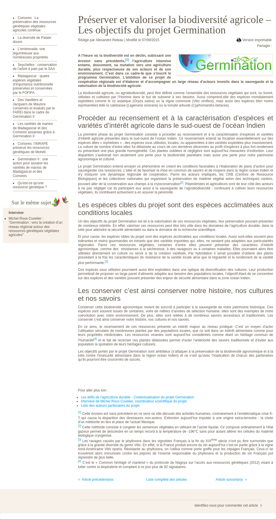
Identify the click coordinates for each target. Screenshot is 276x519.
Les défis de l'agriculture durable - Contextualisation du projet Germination (137, 397)
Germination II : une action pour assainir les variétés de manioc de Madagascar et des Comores (30, 167)
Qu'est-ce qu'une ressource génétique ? (30, 185)
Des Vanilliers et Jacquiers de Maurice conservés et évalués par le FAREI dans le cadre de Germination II (34, 108)
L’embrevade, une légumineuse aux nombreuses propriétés (30, 53)
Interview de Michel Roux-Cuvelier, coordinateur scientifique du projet (134, 401)
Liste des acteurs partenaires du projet (110, 406)
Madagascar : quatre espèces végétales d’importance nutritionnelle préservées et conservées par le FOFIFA (33, 84)
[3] (79, 439)
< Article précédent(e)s (96, 480)
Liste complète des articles (166, 480)
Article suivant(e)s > (231, 480)
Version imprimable (257, 40)
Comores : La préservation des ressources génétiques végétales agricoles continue (34, 24)
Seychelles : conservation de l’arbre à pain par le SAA (35, 67)
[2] (79, 425)
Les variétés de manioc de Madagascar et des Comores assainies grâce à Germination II (34, 130)
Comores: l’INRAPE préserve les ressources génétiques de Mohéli (31, 148)
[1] (127, 59)
